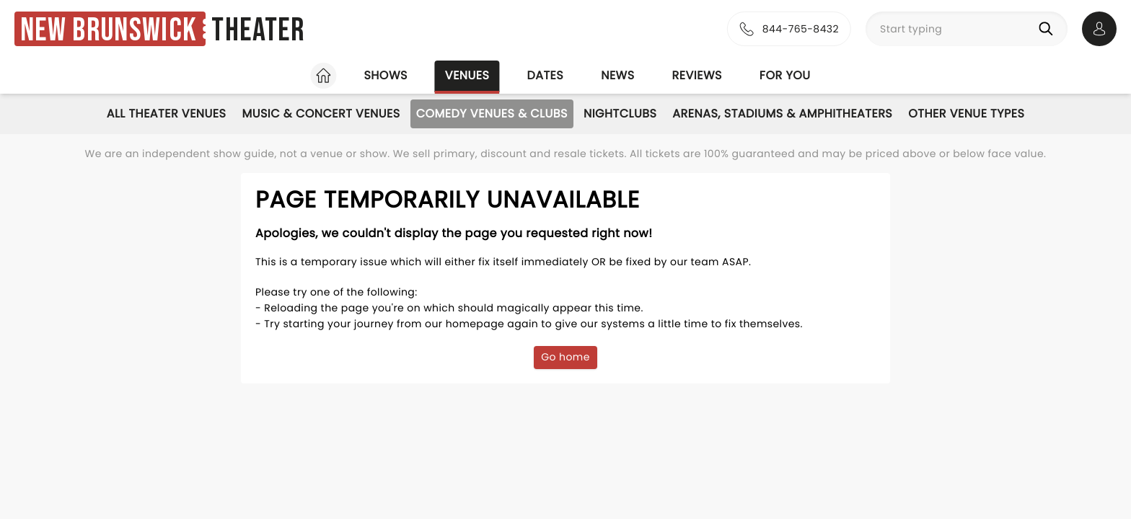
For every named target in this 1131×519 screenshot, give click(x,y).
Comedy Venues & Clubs (492, 113)
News (617, 75)
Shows (385, 75)
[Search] (1049, 29)
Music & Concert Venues (321, 113)
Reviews (697, 75)
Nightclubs (620, 113)
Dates (545, 75)
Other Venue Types (966, 113)
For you (785, 75)
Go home (565, 357)
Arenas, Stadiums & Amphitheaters (782, 113)
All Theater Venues (166, 113)
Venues (467, 75)
